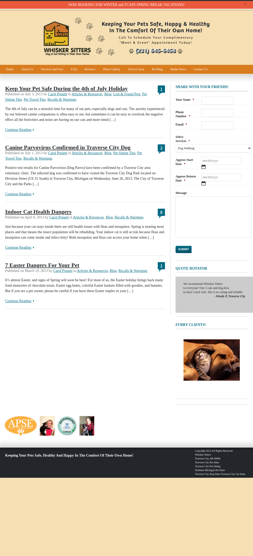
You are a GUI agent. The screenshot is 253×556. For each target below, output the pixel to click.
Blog (107, 94)
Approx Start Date (184, 162)
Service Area (136, 69)
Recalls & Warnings (62, 99)
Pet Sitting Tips (124, 153)
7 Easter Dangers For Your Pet (42, 265)
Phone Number (183, 114)
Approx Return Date (186, 178)
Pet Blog (157, 69)
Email (181, 124)
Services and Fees (52, 69)
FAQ (74, 69)
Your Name (185, 99)
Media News (178, 69)
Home (9, 69)
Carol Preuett (57, 94)
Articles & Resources (87, 94)
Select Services (183, 139)
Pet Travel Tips (35, 99)
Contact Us (201, 69)
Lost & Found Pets (126, 94)
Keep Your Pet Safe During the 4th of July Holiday (66, 88)
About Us (27, 69)
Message (181, 193)
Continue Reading (18, 130)
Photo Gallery (111, 69)
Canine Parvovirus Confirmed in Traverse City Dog (68, 147)
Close (245, 4)
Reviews (90, 69)
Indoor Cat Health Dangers (38, 211)
